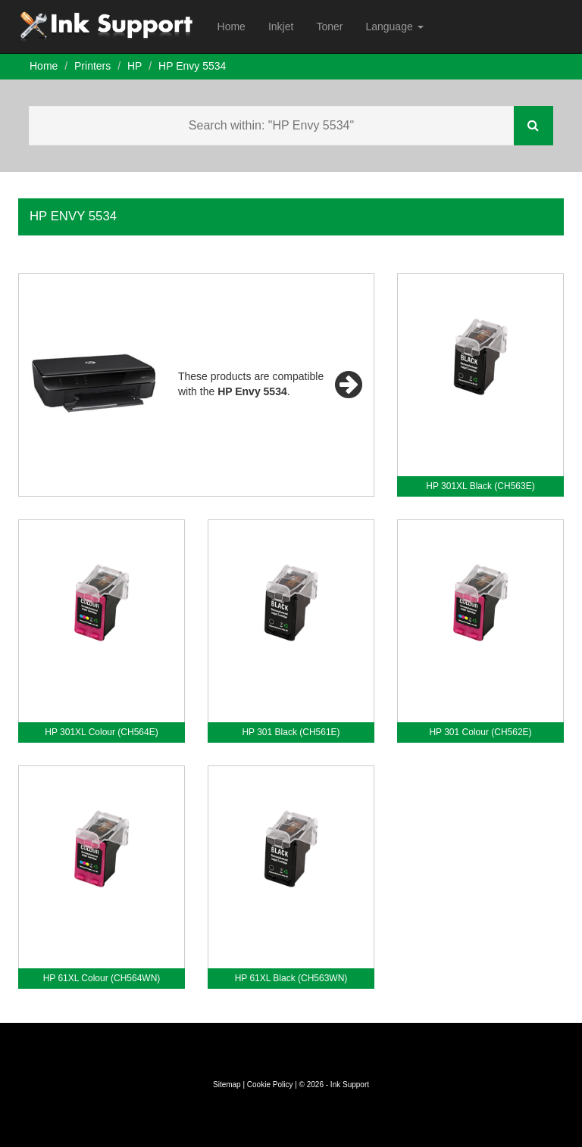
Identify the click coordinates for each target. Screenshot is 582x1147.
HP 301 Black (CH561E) (291, 732)
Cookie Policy (270, 1084)
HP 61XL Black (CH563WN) (291, 978)
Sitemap (227, 1084)
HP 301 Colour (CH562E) (480, 732)
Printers (92, 66)
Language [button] (394, 26)
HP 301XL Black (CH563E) (480, 486)
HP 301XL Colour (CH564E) (101, 732)
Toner (329, 26)
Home (231, 26)
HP (134, 66)
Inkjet (280, 26)
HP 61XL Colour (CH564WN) (102, 978)
